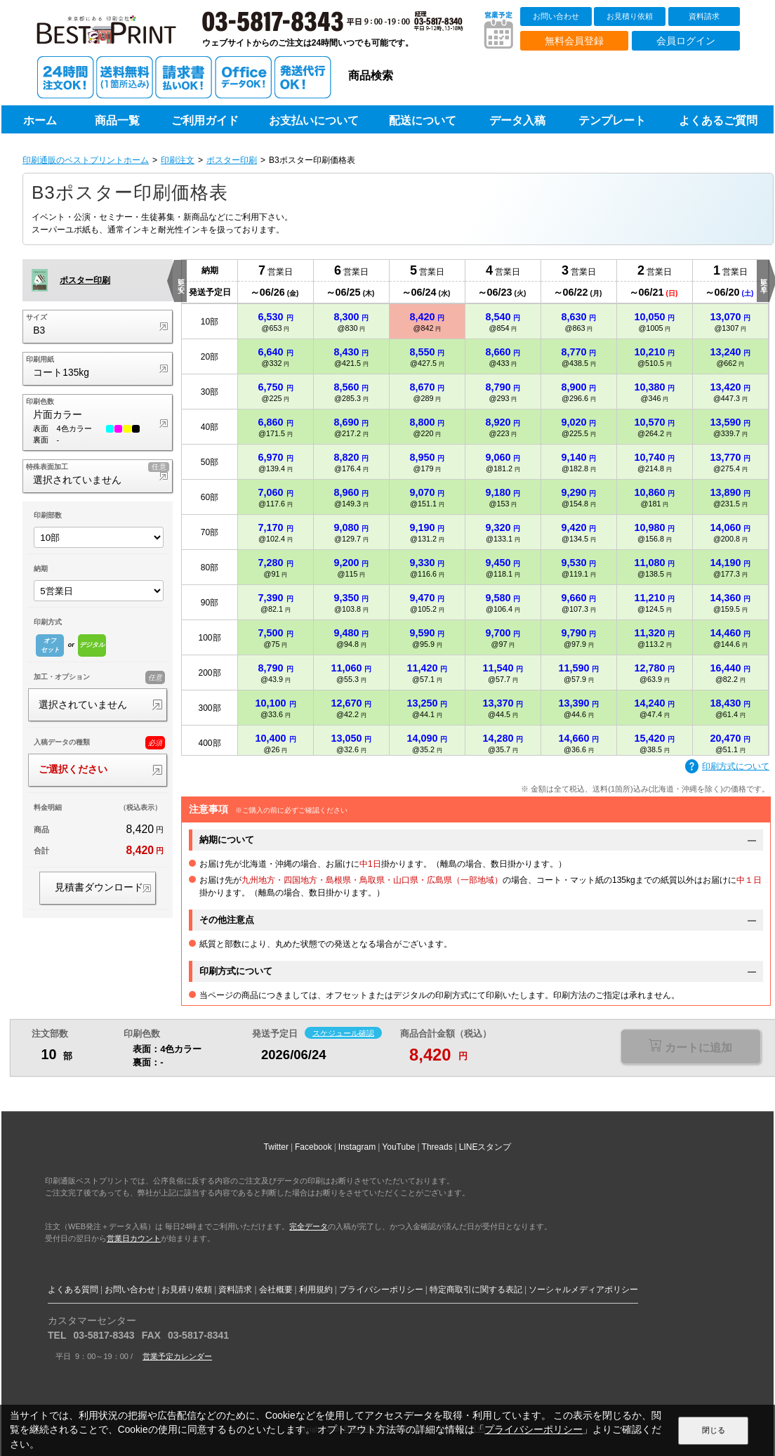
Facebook (313, 1147)
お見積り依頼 (630, 16)
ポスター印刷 (231, 160)
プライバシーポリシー (381, 1289)
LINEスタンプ (485, 1147)
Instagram (357, 1147)
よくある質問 (73, 1289)
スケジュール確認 (343, 1032)
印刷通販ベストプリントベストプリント (118, 35)
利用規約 (316, 1289)
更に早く (763, 281)
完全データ (308, 1226)
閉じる (713, 1430)
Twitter (276, 1147)
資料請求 (704, 16)
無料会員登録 (574, 40)
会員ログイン (685, 40)
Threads (437, 1147)
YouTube (398, 1147)
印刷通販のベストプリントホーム (85, 160)
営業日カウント (134, 1238)
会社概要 (276, 1289)
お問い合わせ (556, 16)
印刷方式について (727, 767)
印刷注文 (177, 160)
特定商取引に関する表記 (476, 1289)
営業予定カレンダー (177, 1356)
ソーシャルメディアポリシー (583, 1289)
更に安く (181, 281)
